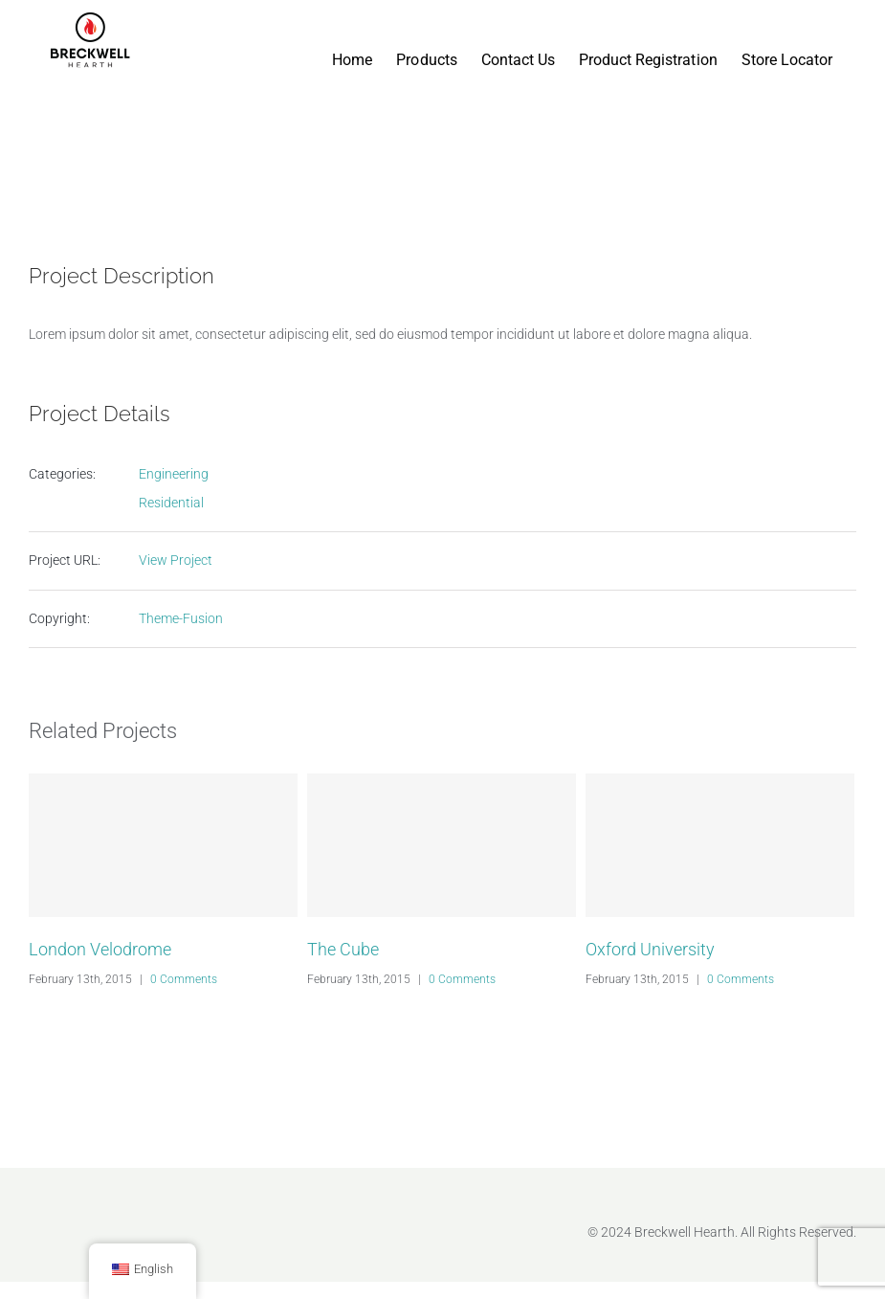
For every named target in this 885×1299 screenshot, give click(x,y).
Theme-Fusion (181, 618)
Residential (171, 502)
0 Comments (183, 979)
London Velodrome (100, 949)
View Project (175, 560)
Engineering (174, 474)
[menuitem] (352, 40)
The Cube (343, 949)
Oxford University (650, 949)
